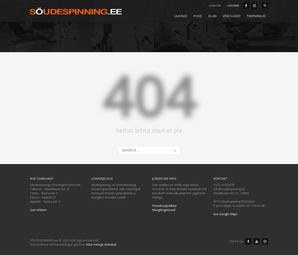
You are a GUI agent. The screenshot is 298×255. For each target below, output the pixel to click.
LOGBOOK (215, 5)
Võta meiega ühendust (101, 244)
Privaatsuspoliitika (164, 206)
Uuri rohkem (38, 210)
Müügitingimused (163, 210)
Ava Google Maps (225, 214)
